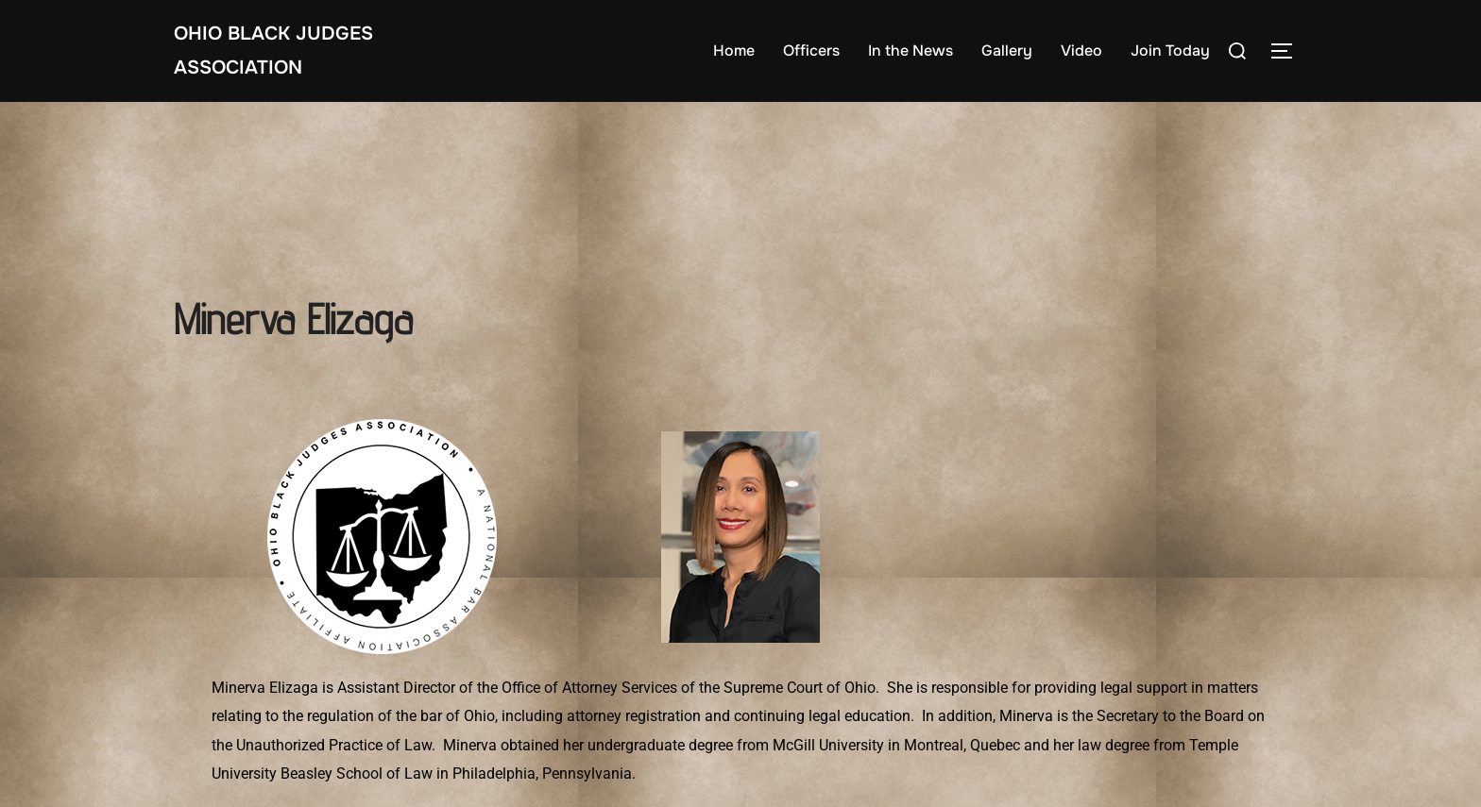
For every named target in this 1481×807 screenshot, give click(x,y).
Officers (811, 50)
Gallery (1006, 50)
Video (1081, 50)
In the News (910, 50)
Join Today (1170, 50)
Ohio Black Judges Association (273, 50)
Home (734, 50)
